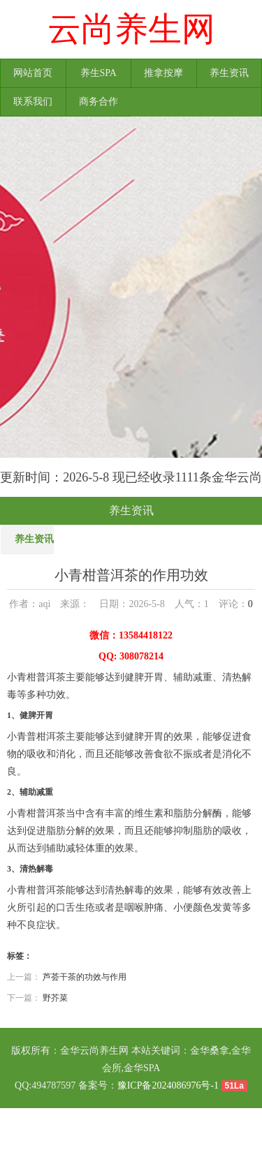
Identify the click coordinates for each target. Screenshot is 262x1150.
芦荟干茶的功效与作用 (84, 977)
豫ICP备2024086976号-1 (168, 1085)
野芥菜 (55, 998)
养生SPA (98, 73)
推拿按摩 (163, 73)
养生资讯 (229, 73)
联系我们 (32, 101)
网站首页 (32, 73)
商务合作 (98, 101)
